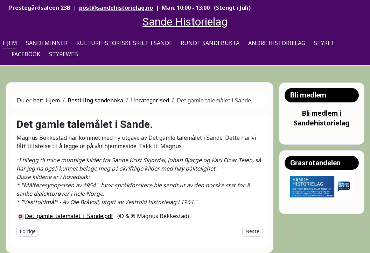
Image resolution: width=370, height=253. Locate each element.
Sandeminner (47, 43)
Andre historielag (276, 43)
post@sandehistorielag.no (116, 8)
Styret (324, 43)
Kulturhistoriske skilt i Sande (124, 43)
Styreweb (63, 54)
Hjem (10, 43)
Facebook (26, 54)
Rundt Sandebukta (210, 43)
